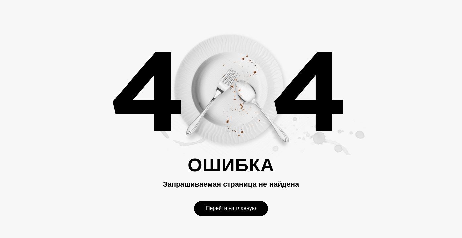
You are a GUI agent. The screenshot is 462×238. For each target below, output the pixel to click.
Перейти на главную (231, 208)
